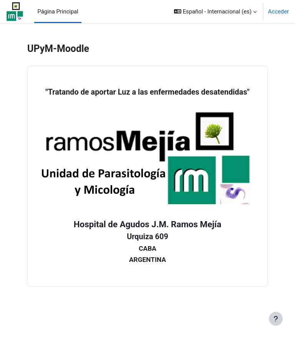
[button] (215, 11)
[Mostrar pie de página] (276, 319)
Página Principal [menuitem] (57, 11)
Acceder (278, 11)
